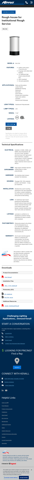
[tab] (5, 29)
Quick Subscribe (9, 385)
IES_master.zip (8, 294)
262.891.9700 (8, 333)
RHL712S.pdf (8, 277)
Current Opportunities (7, 440)
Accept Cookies (24, 477)
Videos (3, 427)
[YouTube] (7, 390)
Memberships (5, 421)
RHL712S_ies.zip (8, 297)
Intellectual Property (6, 424)
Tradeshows (4, 412)
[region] (17, 473)
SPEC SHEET (11, 124)
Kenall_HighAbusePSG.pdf (12, 306)
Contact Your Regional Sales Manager (15, 343)
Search (17, 367)
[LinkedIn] (3, 390)
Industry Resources (6, 431)
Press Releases (5, 405)
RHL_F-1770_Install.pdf (11, 285)
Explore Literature (9, 382)
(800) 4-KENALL (9, 337)
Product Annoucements (7, 409)
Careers (3, 437)
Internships (4, 443)
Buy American (5, 418)
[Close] (31, 470)
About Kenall (4, 415)
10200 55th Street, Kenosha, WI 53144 (14, 378)
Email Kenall (8, 340)
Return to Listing (8, 12)
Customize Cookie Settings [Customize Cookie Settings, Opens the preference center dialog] (10, 477)
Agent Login (4, 402)
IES (8, 128)
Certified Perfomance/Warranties (9, 434)
